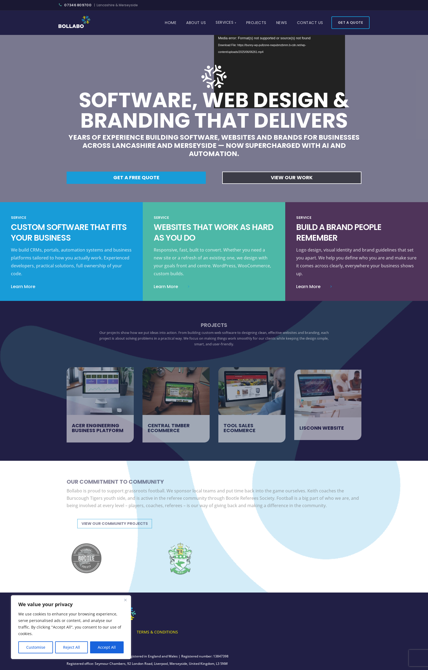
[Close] (125, 600)
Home (170, 22)
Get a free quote (136, 177)
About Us (196, 22)
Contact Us (310, 22)
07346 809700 (75, 5)
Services (224, 22)
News (281, 22)
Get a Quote (350, 22)
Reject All (71, 647)
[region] (71, 627)
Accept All (107, 647)
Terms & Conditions (157, 632)
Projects (256, 22)
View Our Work (292, 177)
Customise (35, 647)
